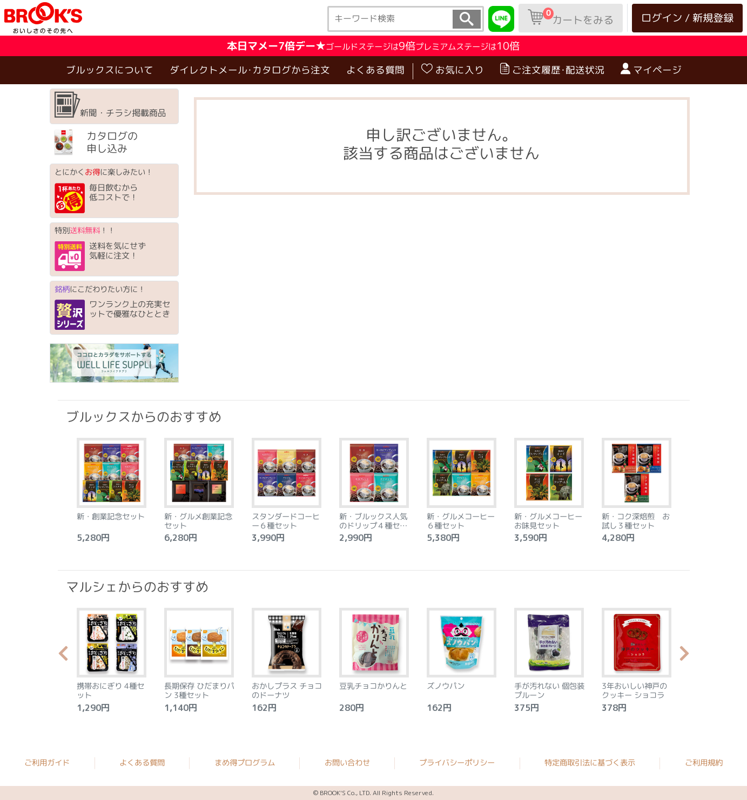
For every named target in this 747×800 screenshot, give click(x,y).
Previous (63, 656)
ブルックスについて (109, 70)
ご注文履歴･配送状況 (552, 70)
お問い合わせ (347, 762)
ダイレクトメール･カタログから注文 (249, 70)
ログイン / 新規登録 (687, 17)
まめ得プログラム (244, 762)
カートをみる (571, 17)
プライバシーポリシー (457, 762)
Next (684, 656)
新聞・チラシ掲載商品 (110, 105)
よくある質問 (375, 70)
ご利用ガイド (47, 762)
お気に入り (452, 70)
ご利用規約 (704, 762)
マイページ (650, 70)
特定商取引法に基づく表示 (589, 762)
